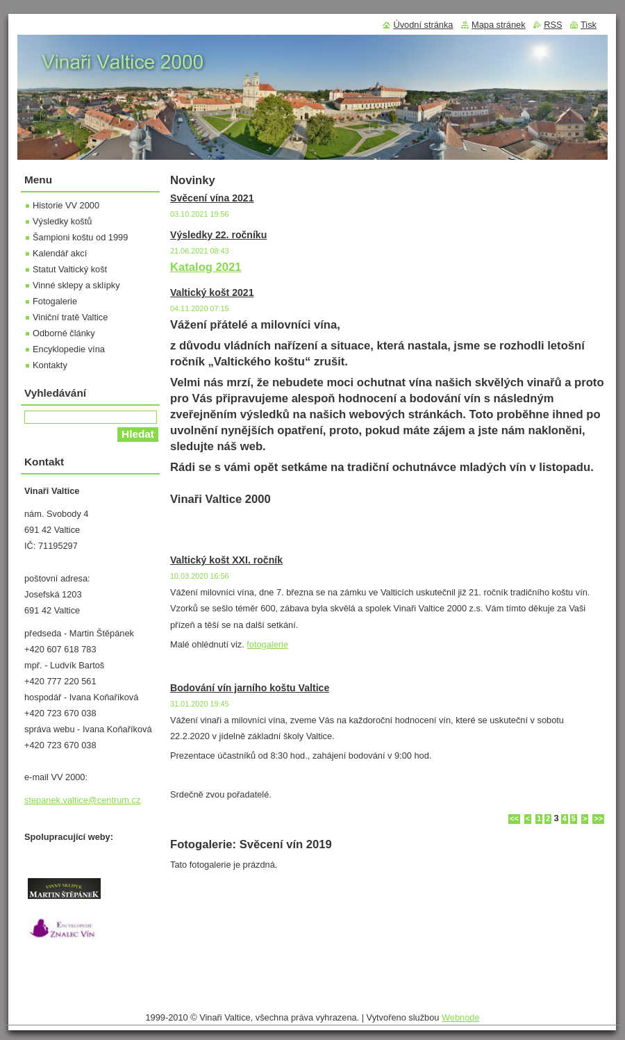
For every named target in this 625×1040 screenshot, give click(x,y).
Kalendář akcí (60, 253)
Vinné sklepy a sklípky (76, 285)
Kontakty (50, 365)
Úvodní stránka (423, 24)
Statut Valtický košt (70, 269)
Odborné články (64, 333)
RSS (553, 24)
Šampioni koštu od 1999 (80, 237)
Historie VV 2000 (66, 205)
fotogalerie (267, 644)
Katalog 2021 (206, 267)
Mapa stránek (499, 24)
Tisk (589, 24)
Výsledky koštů (62, 221)
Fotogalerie (55, 301)
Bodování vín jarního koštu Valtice (249, 687)
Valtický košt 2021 (212, 292)
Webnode (461, 1017)
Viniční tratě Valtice (70, 317)
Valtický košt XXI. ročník (226, 560)
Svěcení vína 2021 (212, 198)
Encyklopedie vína (69, 349)
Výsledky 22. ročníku (218, 234)
